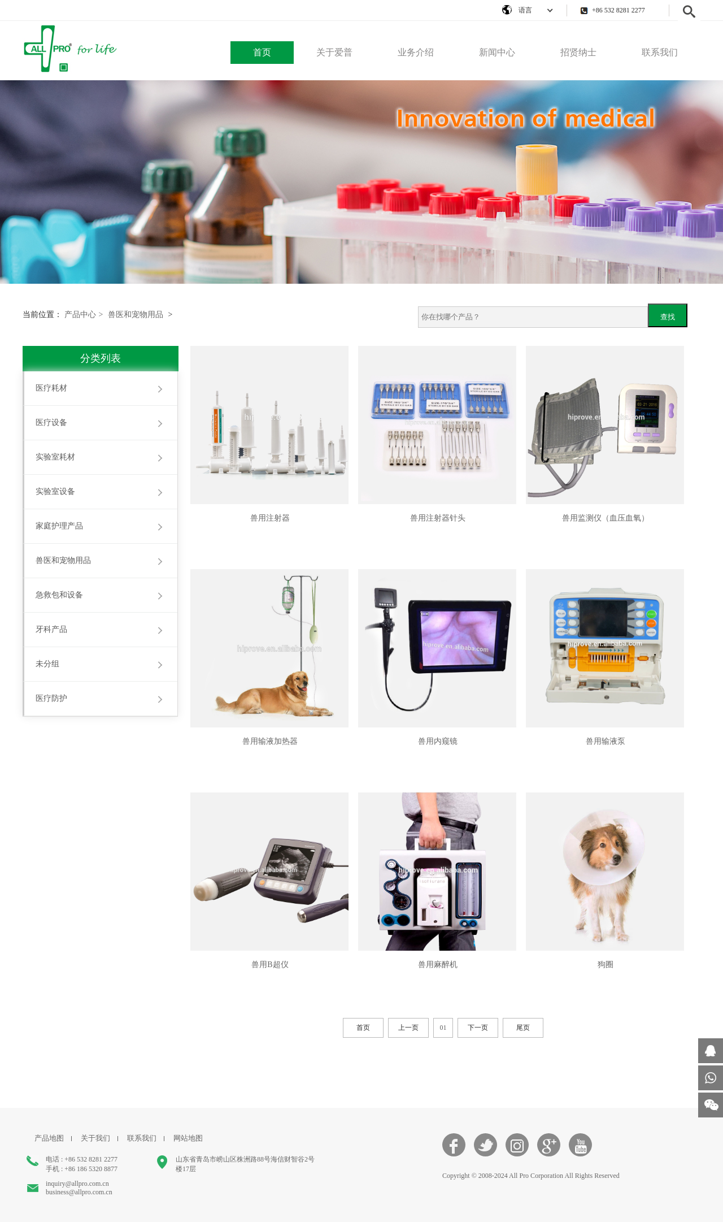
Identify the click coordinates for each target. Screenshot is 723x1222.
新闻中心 (497, 52)
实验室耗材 (55, 457)
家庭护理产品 (59, 526)
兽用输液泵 (605, 741)
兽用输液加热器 (270, 741)
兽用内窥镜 (438, 741)
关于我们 (95, 1138)
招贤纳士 (578, 52)
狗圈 (605, 964)
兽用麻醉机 (438, 964)
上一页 (408, 1028)
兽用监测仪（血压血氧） (605, 518)
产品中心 (83, 314)
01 (443, 1028)
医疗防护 (51, 698)
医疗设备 (51, 422)
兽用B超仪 (269, 964)
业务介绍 (416, 52)
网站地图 (188, 1138)
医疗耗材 (51, 388)
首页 (262, 52)
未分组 (47, 664)
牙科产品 (51, 629)
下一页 (478, 1028)
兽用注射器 (270, 518)
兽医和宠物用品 (135, 314)
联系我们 (660, 52)
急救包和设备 (59, 595)
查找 (667, 317)
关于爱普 (334, 52)
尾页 (523, 1028)
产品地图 (49, 1138)
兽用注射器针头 (437, 518)
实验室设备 (55, 491)
